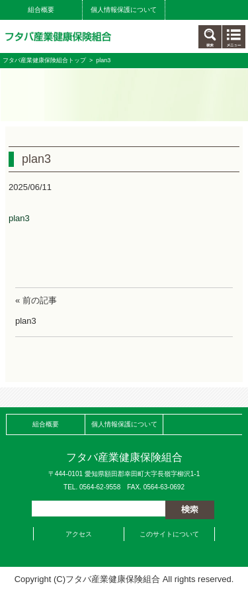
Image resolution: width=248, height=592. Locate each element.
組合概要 (41, 9)
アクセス (78, 534)
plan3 (19, 218)
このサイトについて (169, 534)
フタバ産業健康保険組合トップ (44, 60)
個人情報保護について (124, 9)
